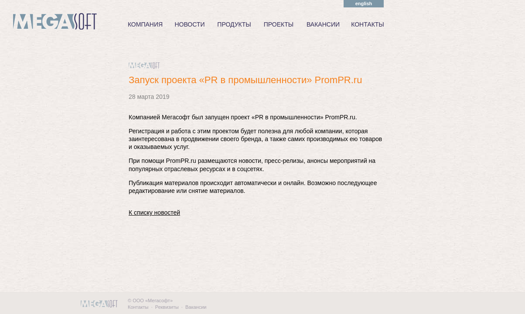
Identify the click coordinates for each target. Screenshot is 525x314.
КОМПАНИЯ (145, 24)
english (363, 3)
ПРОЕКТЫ (278, 24)
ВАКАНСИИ (323, 24)
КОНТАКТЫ (367, 24)
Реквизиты (167, 307)
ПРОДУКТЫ (234, 24)
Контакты (138, 307)
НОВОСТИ (189, 24)
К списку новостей (154, 212)
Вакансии (196, 307)
